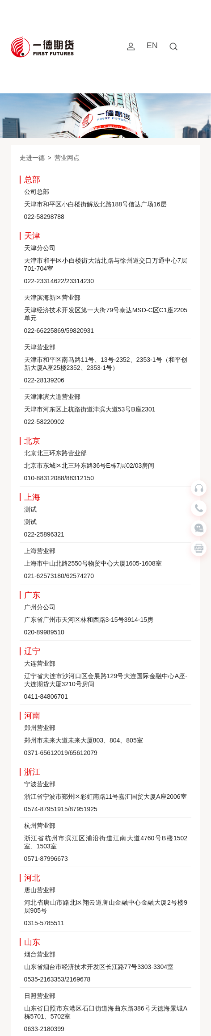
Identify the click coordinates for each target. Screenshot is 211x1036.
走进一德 (32, 157)
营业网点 (67, 157)
